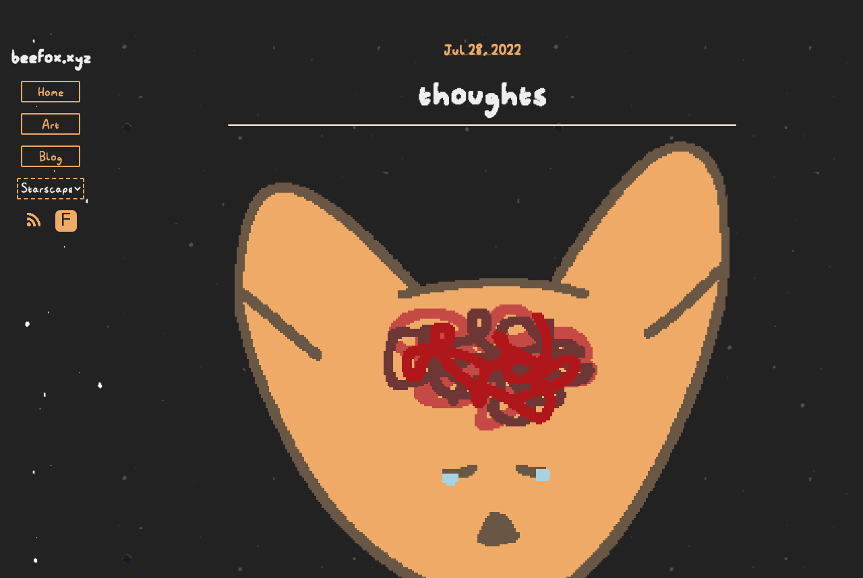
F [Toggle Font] (66, 220)
